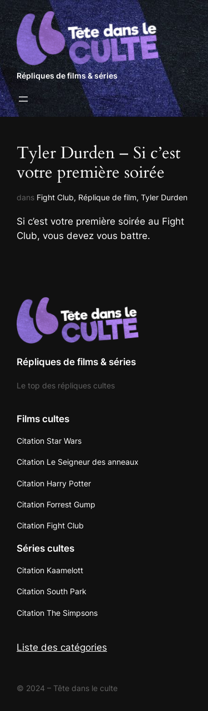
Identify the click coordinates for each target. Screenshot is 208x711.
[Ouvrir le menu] (23, 99)
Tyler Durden (164, 197)
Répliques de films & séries (67, 75)
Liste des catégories (62, 647)
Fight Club (55, 197)
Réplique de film (107, 197)
